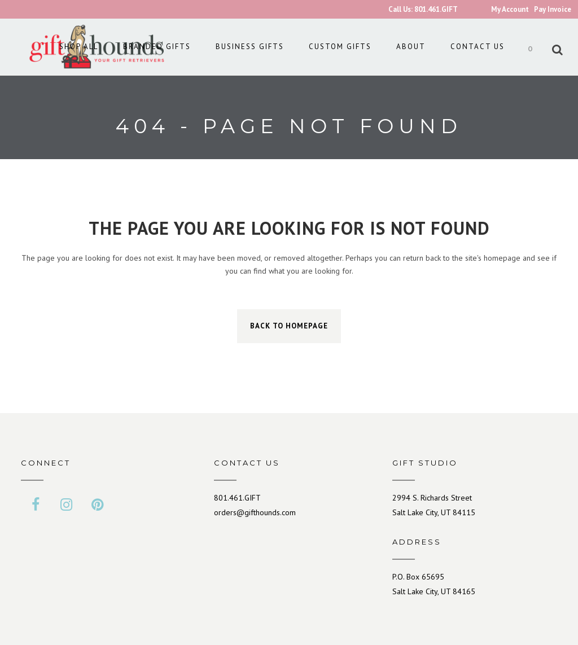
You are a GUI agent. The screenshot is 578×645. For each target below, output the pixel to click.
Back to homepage (289, 326)
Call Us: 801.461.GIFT (423, 9)
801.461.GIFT (237, 498)
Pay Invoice (552, 9)
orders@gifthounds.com (255, 512)
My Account (510, 9)
